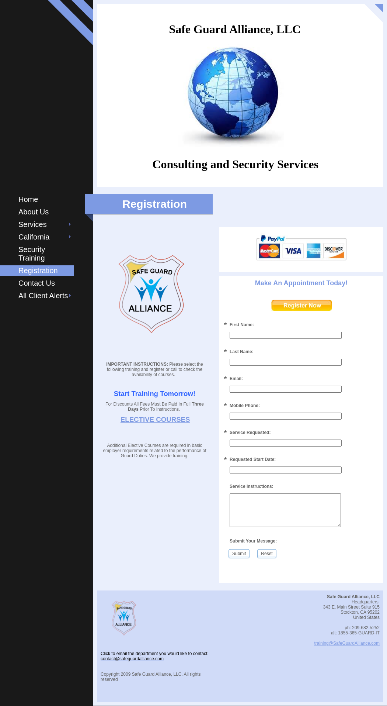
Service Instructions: (251, 486)
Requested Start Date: (253, 459)
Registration (38, 270)
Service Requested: (250, 432)
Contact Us (36, 283)
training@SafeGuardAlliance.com (347, 643)
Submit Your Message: (253, 541)
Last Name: (242, 351)
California (33, 237)
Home (28, 199)
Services (32, 224)
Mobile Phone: (245, 405)
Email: (236, 378)
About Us (33, 212)
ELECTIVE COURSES (155, 419)
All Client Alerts (43, 296)
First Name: (242, 324)
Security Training (31, 253)
